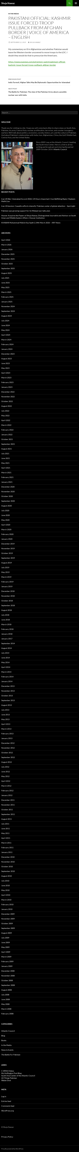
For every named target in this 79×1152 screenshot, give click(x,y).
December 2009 (8, 914)
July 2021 (5, 453)
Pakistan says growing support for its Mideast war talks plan (25, 211)
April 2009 (5, 952)
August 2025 (6, 273)
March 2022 (6, 425)
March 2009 (6, 957)
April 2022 (5, 420)
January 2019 (6, 586)
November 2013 (8, 691)
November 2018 (8, 596)
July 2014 (5, 653)
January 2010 (6, 909)
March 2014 (6, 672)
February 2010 (7, 904)
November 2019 (8, 548)
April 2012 (5, 781)
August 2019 (6, 563)
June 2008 (5, 999)
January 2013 (6, 738)
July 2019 (5, 567)
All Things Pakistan (9, 1078)
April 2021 (5, 468)
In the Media (13, 14)
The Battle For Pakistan (10, 1055)
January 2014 (6, 681)
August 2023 (6, 358)
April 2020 (5, 525)
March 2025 (6, 292)
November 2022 (8, 396)
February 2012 (7, 790)
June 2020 (5, 515)
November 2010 (8, 862)
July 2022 (5, 411)
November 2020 (8, 491)
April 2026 (5, 240)
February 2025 (7, 297)
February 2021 (7, 477)
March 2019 (6, 577)
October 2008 (7, 980)
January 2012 (6, 795)
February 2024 (7, 344)
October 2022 (7, 401)
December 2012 (8, 743)
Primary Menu (76, 3)
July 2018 (5, 615)
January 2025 (6, 301)
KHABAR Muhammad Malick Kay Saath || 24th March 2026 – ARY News (30, 223)
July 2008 (5, 995)
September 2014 (8, 643)
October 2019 (7, 553)
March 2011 (6, 843)
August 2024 (6, 316)
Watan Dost (6, 1080)
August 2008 (6, 990)
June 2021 (5, 458)
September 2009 (8, 928)
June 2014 (5, 657)
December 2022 (8, 392)
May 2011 (5, 833)
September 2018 (8, 605)
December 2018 (8, 591)
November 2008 (8, 976)
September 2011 (8, 814)
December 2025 (8, 254)
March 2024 (6, 339)
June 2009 (5, 942)
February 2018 (7, 629)
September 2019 (8, 558)
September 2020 (8, 501)
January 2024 (6, 349)
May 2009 (5, 947)
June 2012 (5, 771)
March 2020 (6, 529)
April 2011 (5, 838)
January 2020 (6, 539)
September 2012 (8, 757)
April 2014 (5, 667)
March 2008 (6, 1009)
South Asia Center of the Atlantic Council (18, 1075)
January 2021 (6, 482)
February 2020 (7, 534)
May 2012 (5, 776)
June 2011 (5, 828)
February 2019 (7, 582)
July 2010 (5, 881)
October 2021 (7, 439)
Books (3, 1040)
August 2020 (6, 506)
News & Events (7, 1050)
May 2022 (5, 415)
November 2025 (8, 259)
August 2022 (6, 406)
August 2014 (6, 648)
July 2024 (5, 320)
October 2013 (7, 695)
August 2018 (6, 610)
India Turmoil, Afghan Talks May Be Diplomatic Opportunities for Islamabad (39, 80)
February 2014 (7, 676)
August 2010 (6, 876)
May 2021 (5, 463)
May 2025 (5, 287)
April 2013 (5, 724)
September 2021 (8, 444)
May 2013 (5, 719)
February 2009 (7, 961)
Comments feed (7, 1106)
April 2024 (5, 335)
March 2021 (6, 472)
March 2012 (6, 786)
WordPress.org (7, 1111)
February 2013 (7, 733)
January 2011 (6, 852)
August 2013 (6, 705)
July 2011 (5, 824)
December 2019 (8, 544)
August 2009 (6, 933)
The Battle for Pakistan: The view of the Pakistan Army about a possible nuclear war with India (39, 91)
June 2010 (5, 885)
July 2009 (5, 938)
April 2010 (5, 895)
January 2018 (6, 634)
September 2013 (8, 700)
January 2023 (6, 387)
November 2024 (8, 306)
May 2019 (5, 572)
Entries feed (6, 1101)
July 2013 (5, 710)
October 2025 (7, 264)
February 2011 (7, 847)
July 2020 (5, 510)
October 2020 (7, 496)
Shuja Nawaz (8, 3)
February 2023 (7, 382)
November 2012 (8, 748)
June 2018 (5, 620)
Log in (3, 1096)
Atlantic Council (60, 149)
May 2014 (5, 662)
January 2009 (6, 966)
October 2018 (7, 601)
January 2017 (6, 639)
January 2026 (6, 249)
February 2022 (7, 430)
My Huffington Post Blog (11, 1073)
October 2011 (7, 809)
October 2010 (7, 866)
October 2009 (7, 923)
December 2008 (8, 971)
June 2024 (5, 325)
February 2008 (7, 1013)
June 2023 (5, 363)
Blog (3, 1036)
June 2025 (5, 283)
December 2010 (8, 857)
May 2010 (5, 890)
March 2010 (6, 900)
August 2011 (6, 819)
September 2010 (8, 871)
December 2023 (8, 354)
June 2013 (5, 714)
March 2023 (6, 377)
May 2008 (5, 1004)
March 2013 (6, 729)
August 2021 (6, 449)
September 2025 (8, 268)
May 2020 (5, 520)
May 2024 (5, 330)
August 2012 (6, 762)
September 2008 (8, 985)
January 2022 (6, 434)
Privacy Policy (7, 1137)
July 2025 (5, 278)
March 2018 (6, 624)
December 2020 (8, 487)
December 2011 (8, 800)
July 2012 (5, 767)
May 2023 (5, 368)
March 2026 (6, 245)
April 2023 (5, 373)
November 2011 (8, 805)
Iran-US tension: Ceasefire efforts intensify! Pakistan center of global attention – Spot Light (38, 206)
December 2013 (8, 686)
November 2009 (8, 919)
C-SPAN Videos (7, 1071)
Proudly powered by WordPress (12, 1149)
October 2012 (7, 752)
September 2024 (8, 311)
